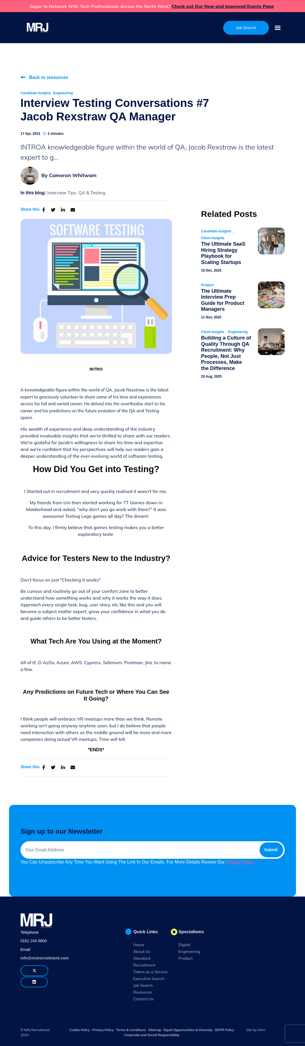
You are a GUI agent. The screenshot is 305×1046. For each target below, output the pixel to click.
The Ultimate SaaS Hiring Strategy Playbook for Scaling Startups (223, 253)
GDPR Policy (224, 1030)
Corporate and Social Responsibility (151, 1035)
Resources (142, 992)
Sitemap (154, 1030)
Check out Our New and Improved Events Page (223, 6)
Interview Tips (61, 192)
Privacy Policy (240, 862)
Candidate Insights (36, 93)
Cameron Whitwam (72, 175)
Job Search (143, 985)
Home (138, 944)
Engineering (63, 93)
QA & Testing (91, 192)
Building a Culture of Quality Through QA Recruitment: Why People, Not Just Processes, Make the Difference (226, 353)
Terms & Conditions (131, 1030)
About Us (141, 951)
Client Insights (213, 238)
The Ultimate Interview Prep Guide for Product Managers (222, 300)
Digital (184, 944)
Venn (261, 1030)
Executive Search (148, 978)
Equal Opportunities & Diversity (188, 1030)
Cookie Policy (79, 1030)
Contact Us (143, 998)
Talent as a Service (150, 971)
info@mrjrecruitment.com (45, 958)
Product (207, 285)
